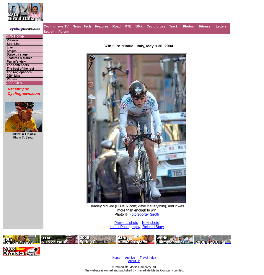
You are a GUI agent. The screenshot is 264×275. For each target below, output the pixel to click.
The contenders (18, 65)
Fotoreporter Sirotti (144, 214)
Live (10, 47)
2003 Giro (14, 83)
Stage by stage (17, 54)
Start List (13, 43)
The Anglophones (19, 72)
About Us (134, 261)
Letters (221, 26)
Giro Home (15, 36)
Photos (188, 26)
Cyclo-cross (156, 26)
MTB (128, 26)
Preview (12, 40)
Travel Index (148, 257)
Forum (63, 31)
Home (116, 257)
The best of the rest (20, 68)
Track (173, 26)
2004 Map (13, 75)
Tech (87, 26)
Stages (12, 51)
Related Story (153, 227)
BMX (139, 26)
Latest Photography (125, 227)
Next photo (150, 223)
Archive (130, 257)
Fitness (205, 26)
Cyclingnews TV (56, 26)
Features (102, 26)
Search (49, 31)
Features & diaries (19, 58)
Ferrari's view (16, 61)
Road (117, 26)
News (77, 26)
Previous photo (126, 223)
